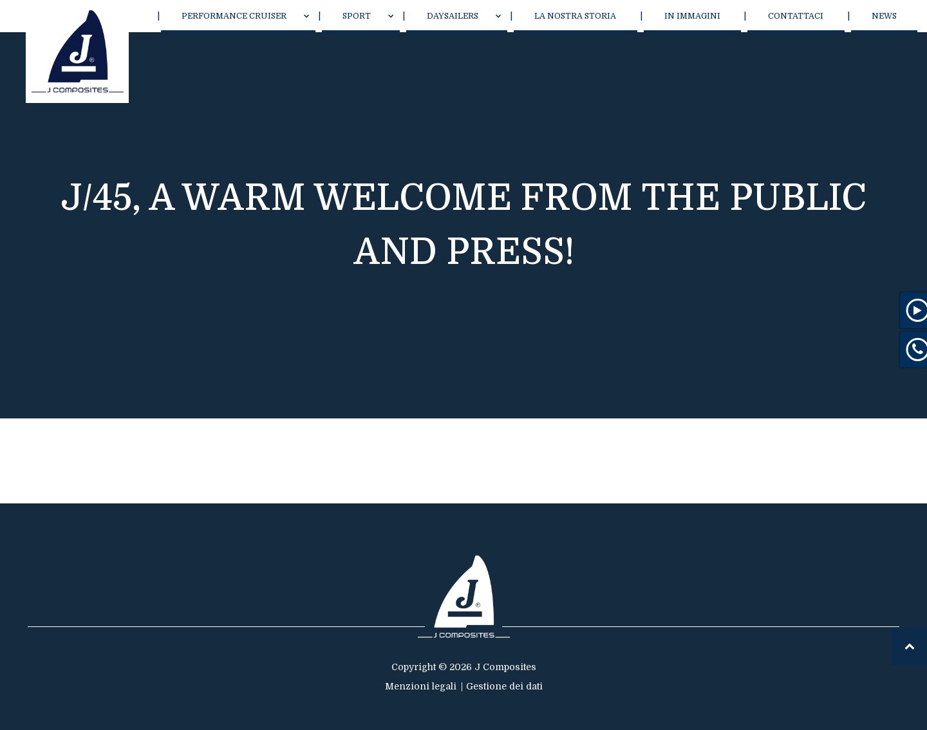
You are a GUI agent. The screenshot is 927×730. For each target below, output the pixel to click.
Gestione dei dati (504, 686)
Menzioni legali (420, 686)
